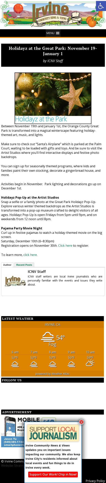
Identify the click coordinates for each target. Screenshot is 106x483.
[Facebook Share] (11, 302)
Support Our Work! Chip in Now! (53, 474)
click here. (30, 255)
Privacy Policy (95, 481)
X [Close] (81, 422)
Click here (65, 245)
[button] (101, 6)
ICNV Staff (55, 60)
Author (7, 264)
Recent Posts (24, 264)
